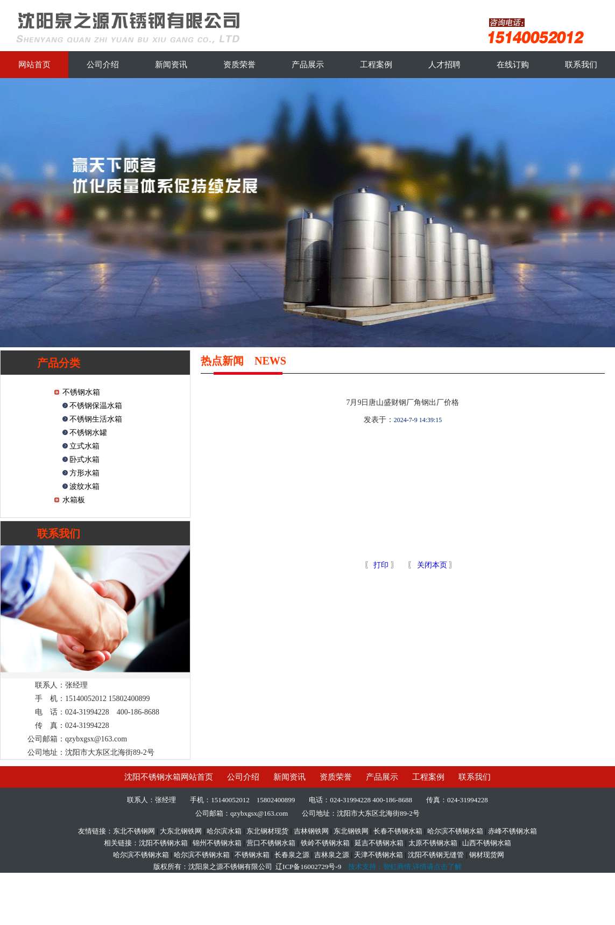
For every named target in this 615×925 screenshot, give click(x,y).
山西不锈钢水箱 (486, 843)
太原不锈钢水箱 (432, 843)
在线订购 (513, 64)
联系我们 (581, 64)
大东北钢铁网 (181, 831)
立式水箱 (84, 446)
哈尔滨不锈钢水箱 (455, 831)
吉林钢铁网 (311, 831)
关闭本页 (432, 565)
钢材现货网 (486, 855)
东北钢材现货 (267, 831)
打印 (380, 565)
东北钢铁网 (351, 831)
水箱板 (73, 500)
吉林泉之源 (331, 855)
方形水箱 (84, 473)
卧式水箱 (84, 460)
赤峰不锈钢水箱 (512, 831)
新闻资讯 (171, 64)
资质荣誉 (239, 64)
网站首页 (34, 64)
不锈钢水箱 (81, 392)
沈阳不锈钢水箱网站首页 (168, 777)
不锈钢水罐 (88, 433)
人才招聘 (444, 64)
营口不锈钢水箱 (270, 843)
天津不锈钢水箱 (378, 855)
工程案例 (376, 64)
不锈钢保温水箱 (95, 406)
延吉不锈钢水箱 (379, 843)
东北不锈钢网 (134, 831)
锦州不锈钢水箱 (217, 843)
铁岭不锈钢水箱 (325, 843)
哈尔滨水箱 (224, 831)
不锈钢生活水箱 (95, 419)
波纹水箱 (84, 486)
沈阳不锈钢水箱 (163, 843)
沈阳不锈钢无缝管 (436, 855)
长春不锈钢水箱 (397, 831)
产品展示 (308, 64)
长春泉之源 (291, 855)
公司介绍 (103, 64)
